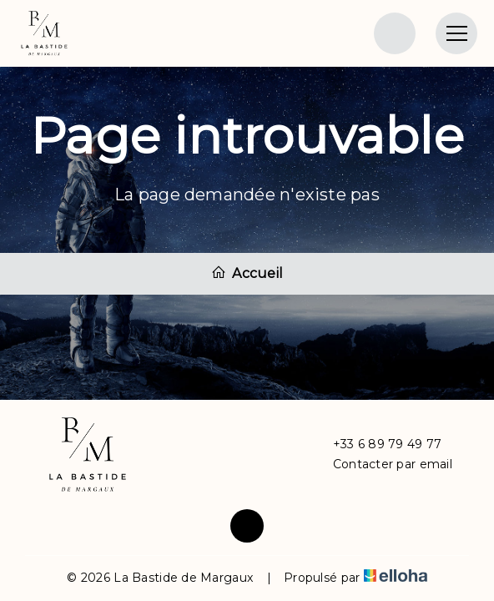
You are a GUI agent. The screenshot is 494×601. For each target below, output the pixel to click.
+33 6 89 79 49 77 (378, 444)
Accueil (247, 273)
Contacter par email (383, 464)
